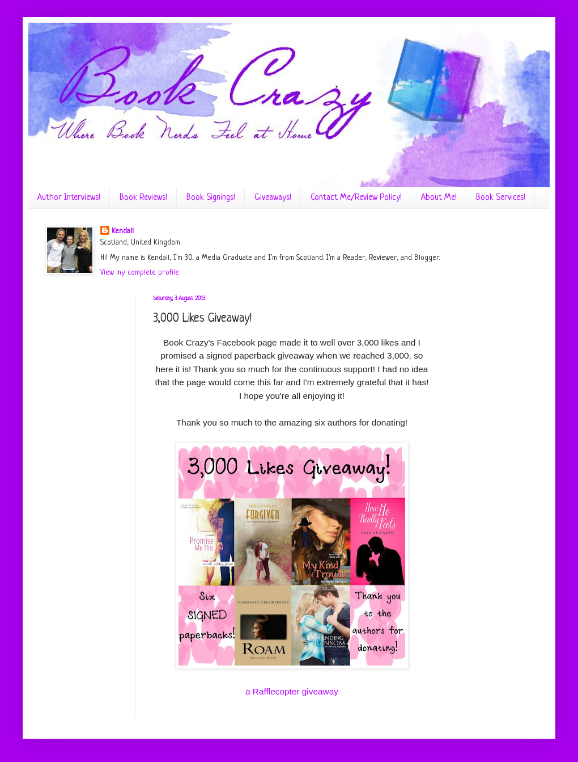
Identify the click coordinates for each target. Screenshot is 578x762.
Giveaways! (272, 198)
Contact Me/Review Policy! (356, 198)
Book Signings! (210, 198)
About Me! (439, 198)
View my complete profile (139, 272)
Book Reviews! (143, 198)
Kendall (123, 231)
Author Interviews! (68, 198)
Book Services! (500, 198)
